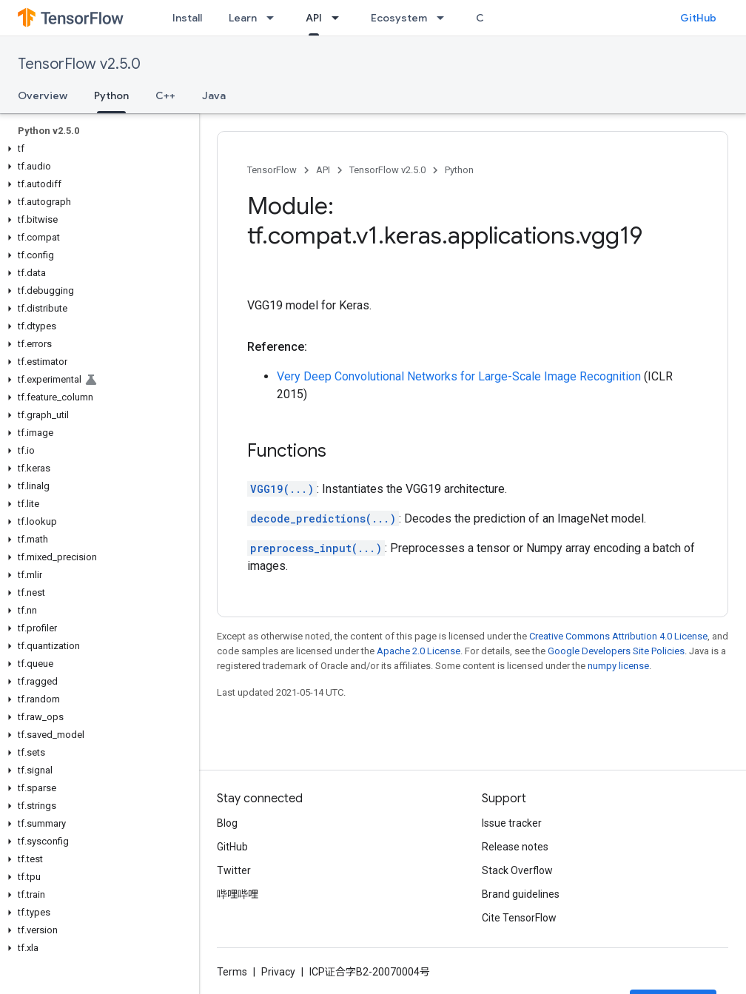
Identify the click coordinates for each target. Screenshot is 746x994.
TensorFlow (272, 169)
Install (187, 17)
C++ (165, 95)
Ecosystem (399, 17)
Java (214, 95)
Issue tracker (512, 823)
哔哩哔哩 (237, 894)
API (323, 169)
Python (459, 169)
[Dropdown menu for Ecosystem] (445, 18)
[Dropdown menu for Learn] (274, 18)
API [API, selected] (314, 17)
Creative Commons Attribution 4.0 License (618, 636)
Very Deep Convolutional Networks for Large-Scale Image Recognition (459, 376)
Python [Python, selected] (111, 95)
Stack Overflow (517, 870)
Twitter (234, 870)
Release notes (515, 847)
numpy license (618, 665)
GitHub (698, 17)
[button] (96, 149)
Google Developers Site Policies (616, 650)
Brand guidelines (521, 894)
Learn (243, 17)
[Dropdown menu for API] (339, 18)
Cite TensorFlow (519, 918)
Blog (227, 823)
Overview (42, 95)
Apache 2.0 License (418, 650)
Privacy (278, 972)
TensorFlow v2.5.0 (79, 64)
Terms (232, 972)
